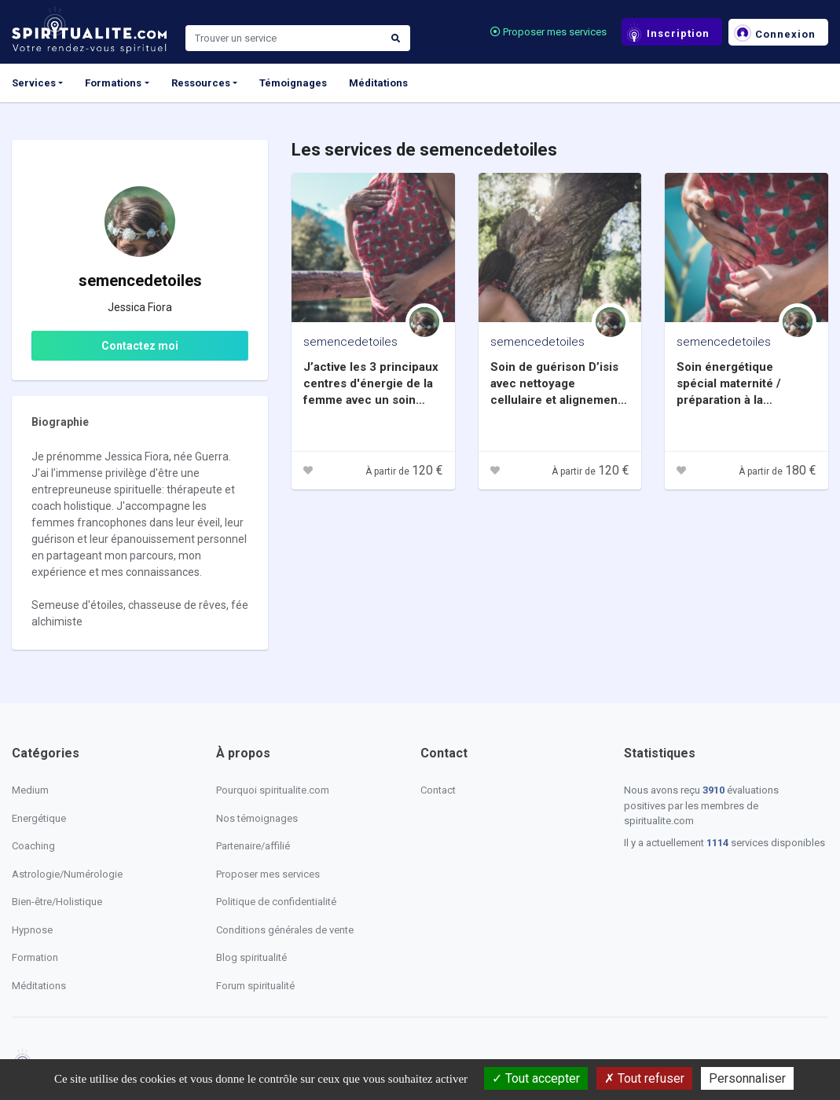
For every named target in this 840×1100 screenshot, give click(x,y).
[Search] (283, 38)
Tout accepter (536, 1078)
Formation (35, 957)
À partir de (404, 471)
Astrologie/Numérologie (67, 874)
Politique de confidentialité (276, 902)
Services (34, 83)
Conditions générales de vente (285, 930)
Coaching (33, 846)
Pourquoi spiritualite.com (272, 790)
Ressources (200, 83)
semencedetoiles (350, 342)
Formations (113, 83)
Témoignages (293, 83)
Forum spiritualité (255, 986)
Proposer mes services (548, 32)
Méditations (378, 83)
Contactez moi (139, 345)
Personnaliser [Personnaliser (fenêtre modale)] (747, 1078)
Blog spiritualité (251, 957)
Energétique (39, 818)
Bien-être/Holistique (57, 902)
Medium (30, 790)
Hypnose (32, 930)
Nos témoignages (257, 818)
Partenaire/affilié (253, 846)
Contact (438, 790)
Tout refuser (644, 1078)
